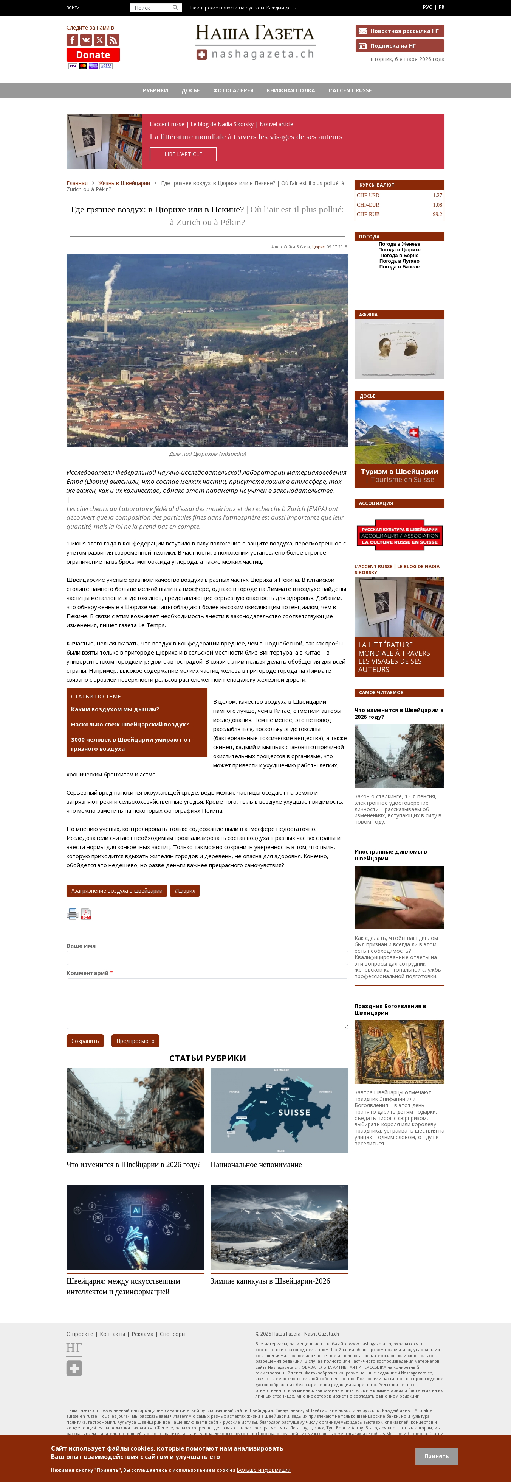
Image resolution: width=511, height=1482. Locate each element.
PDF (86, 914)
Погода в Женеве (399, 244)
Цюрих (318, 246)
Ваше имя (81, 946)
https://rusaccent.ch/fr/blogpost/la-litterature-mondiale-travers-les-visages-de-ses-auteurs (255, 141)
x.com (99, 40)
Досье (190, 90)
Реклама (142, 1334)
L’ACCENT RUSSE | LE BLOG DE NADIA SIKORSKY (397, 569)
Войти (73, 7)
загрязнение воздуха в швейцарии (118, 890)
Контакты (112, 1334)
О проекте (80, 1334)
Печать (73, 914)
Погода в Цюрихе (399, 249)
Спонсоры (173, 1334)
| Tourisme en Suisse (399, 479)
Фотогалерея (233, 90)
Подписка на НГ (393, 45)
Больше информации (264, 1470)
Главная (77, 183)
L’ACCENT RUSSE (350, 90)
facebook (72, 40)
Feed (113, 40)
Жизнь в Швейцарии (124, 183)
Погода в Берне (400, 255)
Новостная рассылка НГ (405, 30)
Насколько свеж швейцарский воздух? (130, 724)
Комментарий (87, 973)
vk (86, 40)
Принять (436, 1456)
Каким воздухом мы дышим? (115, 709)
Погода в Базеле (399, 267)
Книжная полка (291, 90)
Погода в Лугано (399, 261)
